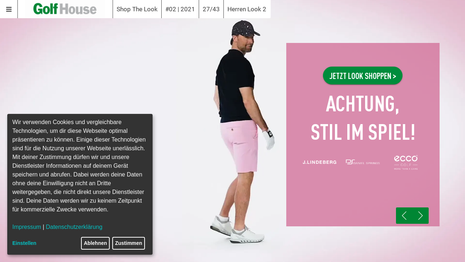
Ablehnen (95, 243)
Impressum (26, 227)
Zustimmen (128, 243)
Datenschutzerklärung (74, 227)
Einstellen (24, 243)
